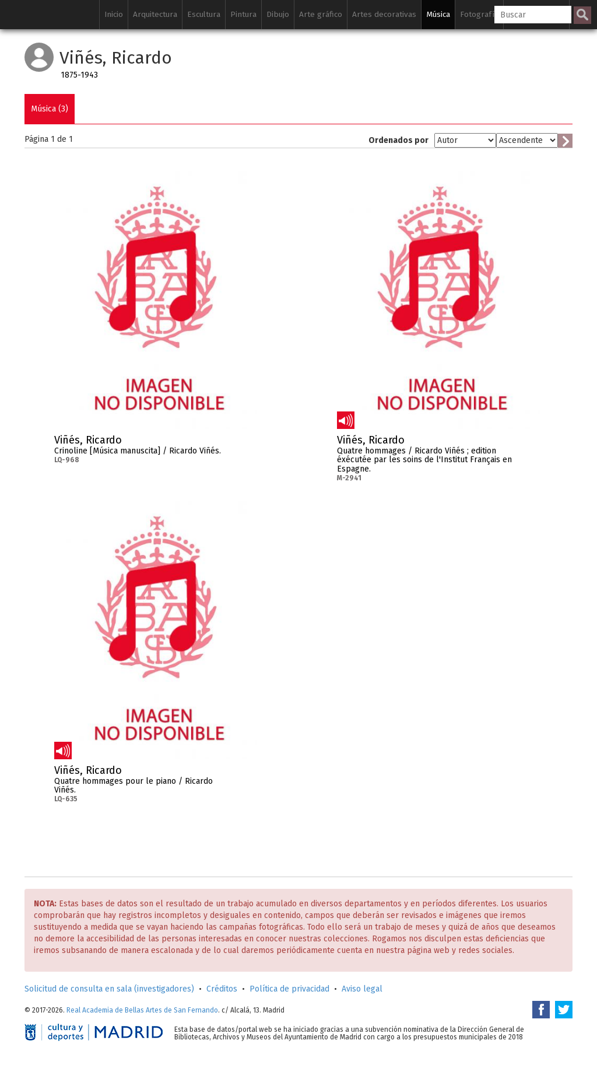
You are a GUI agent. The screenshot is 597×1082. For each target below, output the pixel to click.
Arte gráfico (320, 14)
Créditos (221, 989)
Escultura (203, 14)
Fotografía (479, 14)
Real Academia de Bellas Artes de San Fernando (142, 1010)
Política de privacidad (289, 989)
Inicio (113, 14)
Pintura (243, 14)
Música (438, 14)
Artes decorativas (384, 14)
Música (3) (49, 109)
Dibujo (277, 14)
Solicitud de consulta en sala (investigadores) (109, 989)
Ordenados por (398, 140)
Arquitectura (155, 14)
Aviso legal (362, 989)
